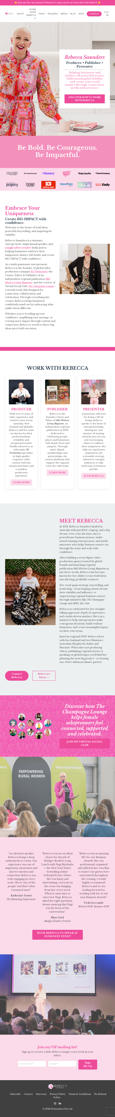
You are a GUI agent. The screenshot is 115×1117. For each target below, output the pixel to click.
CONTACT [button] (94, 14)
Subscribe (15, 1096)
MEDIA (64, 14)
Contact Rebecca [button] (16, 677)
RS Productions (39, 272)
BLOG (73, 14)
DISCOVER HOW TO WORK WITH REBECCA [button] (85, 99)
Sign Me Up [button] (88, 1067)
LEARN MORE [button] (21, 483)
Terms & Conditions (80, 1096)
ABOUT (20, 14)
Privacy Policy (57, 1096)
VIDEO (41, 14)
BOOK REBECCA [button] (93, 476)
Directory (41, 1096)
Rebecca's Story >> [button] (44, 677)
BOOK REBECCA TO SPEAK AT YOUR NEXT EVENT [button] (57, 937)
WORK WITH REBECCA (31, 14)
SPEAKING (53, 14)
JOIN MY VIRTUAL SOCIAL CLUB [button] (85, 745)
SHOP (81, 14)
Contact (28, 1096)
